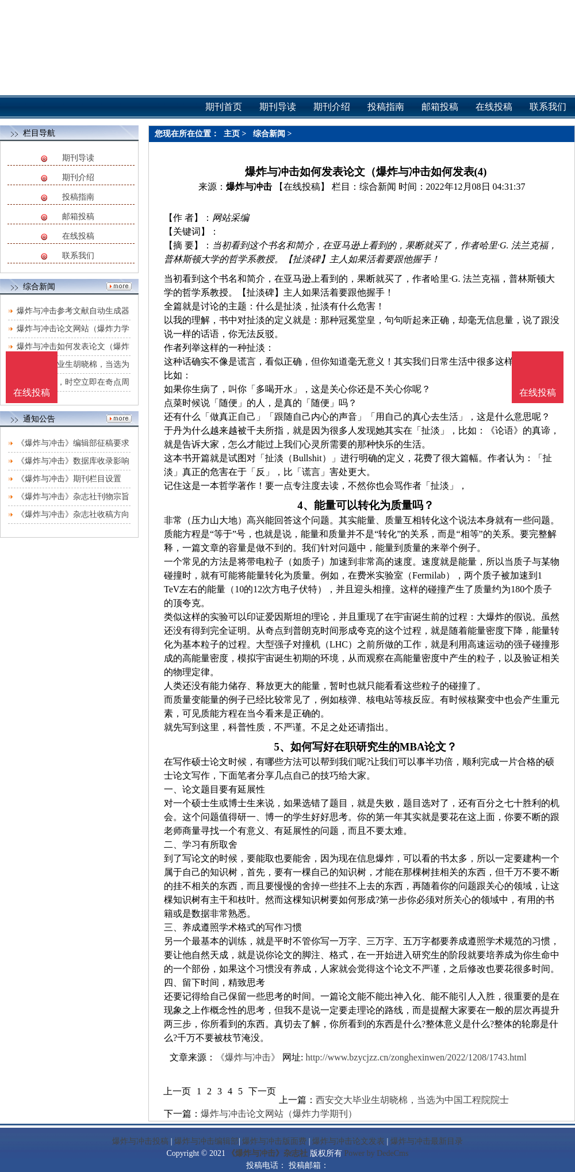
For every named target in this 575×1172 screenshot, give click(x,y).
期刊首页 (223, 107)
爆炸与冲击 (249, 186)
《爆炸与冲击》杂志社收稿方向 (73, 514)
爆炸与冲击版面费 (274, 1141)
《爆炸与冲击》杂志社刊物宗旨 (73, 496)
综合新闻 (269, 133)
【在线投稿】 (301, 186)
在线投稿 (78, 236)
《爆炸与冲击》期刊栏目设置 (69, 478)
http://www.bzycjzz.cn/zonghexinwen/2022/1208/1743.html (415, 1057)
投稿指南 (78, 197)
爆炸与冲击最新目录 (426, 1141)
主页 (232, 133)
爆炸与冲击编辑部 (206, 1141)
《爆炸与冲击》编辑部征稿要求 (73, 443)
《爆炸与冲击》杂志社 (267, 1153)
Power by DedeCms (376, 1153)
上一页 (177, 1091)
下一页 (262, 1091)
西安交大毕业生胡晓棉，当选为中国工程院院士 (412, 1100)
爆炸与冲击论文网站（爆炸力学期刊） (279, 1114)
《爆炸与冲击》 (248, 1057)
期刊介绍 (78, 177)
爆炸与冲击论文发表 (348, 1141)
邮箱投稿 (78, 216)
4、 (305, 505)
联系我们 (78, 255)
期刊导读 (78, 158)
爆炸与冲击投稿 (140, 1141)
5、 (282, 747)
